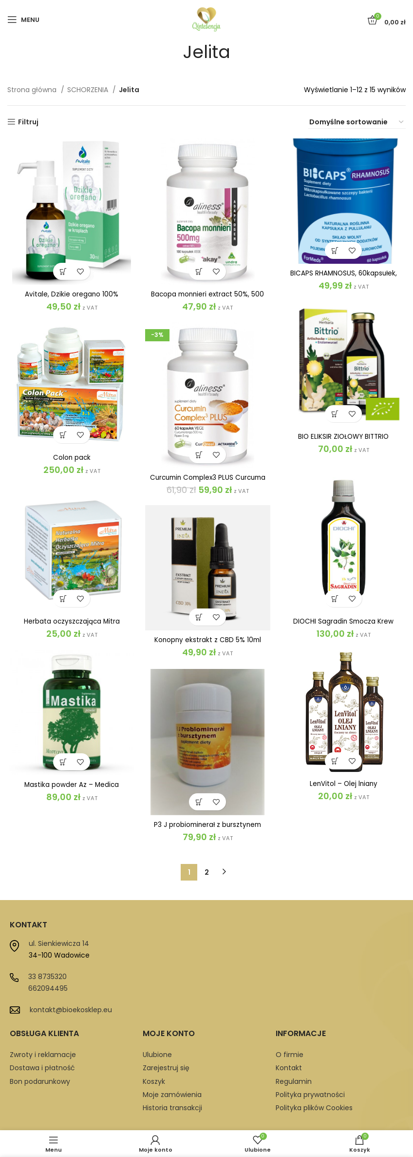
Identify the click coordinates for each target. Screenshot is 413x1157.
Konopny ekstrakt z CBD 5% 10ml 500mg (206, 645)
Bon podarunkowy (40, 1058)
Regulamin (294, 1058)
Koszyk (154, 1058)
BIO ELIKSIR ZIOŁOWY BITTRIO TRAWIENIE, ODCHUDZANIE (342, 442)
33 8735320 (47, 954)
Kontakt (289, 1045)
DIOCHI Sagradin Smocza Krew (342, 621)
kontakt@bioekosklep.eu (71, 987)
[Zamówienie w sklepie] (357, 122)
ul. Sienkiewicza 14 (59, 921)
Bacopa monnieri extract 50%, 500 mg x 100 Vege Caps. (206, 298)
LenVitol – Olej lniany (342, 776)
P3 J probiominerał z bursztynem (206, 824)
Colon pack (71, 458)
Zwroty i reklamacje (43, 1032)
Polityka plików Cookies (314, 1085)
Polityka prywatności (310, 1072)
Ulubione (157, 1032)
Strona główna (32, 90)
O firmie (289, 1032)
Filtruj (28, 122)
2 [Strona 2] (207, 849)
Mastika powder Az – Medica (70, 785)
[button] (62, 271)
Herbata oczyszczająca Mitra (71, 622)
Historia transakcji (172, 1085)
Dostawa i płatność (42, 1045)
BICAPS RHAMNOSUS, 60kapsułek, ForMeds (342, 279)
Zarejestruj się (166, 1045)
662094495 (48, 966)
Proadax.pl (280, 1121)
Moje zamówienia (172, 1072)
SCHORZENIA (88, 90)
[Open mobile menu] (23, 19)
